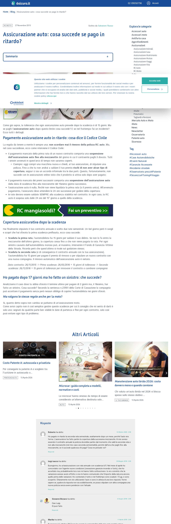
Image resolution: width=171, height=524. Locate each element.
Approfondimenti (140, 42)
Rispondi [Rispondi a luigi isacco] (51, 489)
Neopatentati (139, 91)
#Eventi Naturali (138, 161)
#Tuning (145, 175)
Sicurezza (136, 142)
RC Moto (137, 72)
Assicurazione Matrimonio (145, 56)
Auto (134, 75)
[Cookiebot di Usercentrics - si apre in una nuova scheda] (16, 32)
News (134, 128)
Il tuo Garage (138, 108)
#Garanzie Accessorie (140, 164)
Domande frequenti (141, 104)
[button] (4, 373)
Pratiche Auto (140, 98)
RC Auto (137, 68)
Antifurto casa (139, 39)
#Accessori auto (137, 154)
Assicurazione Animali (143, 49)
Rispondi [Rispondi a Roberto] (51, 452)
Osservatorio (138, 135)
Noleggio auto (140, 94)
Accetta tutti (142, 7)
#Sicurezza (135, 175)
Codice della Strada (142, 85)
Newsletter (137, 131)
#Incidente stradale (139, 168)
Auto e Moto (138, 78)
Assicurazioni (138, 46)
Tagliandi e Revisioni (142, 118)
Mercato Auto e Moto (142, 121)
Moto (134, 124)
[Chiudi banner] (167, 4)
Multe (136, 111)
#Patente (156, 172)
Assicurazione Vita (142, 65)
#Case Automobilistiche (141, 157)
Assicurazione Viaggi (143, 62)
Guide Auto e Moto (142, 88)
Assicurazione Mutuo (143, 59)
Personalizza (142, 15)
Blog (134, 101)
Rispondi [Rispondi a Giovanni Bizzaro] (55, 510)
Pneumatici (138, 114)
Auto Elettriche (140, 82)
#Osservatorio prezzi (140, 172)
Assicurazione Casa (142, 52)
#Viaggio (154, 175)
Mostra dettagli (41, 32)
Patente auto (138, 138)
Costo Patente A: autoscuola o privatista (57, 363)
